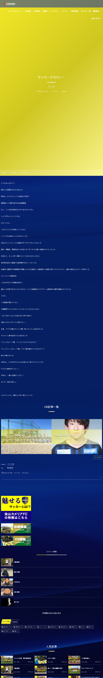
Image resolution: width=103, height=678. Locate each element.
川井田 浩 (17, 582)
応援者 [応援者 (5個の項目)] (74, 627)
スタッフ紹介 (51, 658)
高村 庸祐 (17, 592)
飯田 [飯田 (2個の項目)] (90, 627)
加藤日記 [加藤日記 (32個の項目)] (19, 627)
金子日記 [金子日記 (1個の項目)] (6, 631)
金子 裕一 (17, 602)
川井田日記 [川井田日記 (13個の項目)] (31, 627)
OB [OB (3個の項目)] (82, 627)
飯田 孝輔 (17, 572)
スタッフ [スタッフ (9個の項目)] (42, 627)
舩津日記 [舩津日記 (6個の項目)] (53, 627)
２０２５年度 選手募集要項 (22, 658)
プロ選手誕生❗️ (86, 658)
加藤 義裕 (17, 562)
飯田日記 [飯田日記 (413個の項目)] (7, 627)
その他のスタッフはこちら (51, 613)
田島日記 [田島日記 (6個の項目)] (63, 627)
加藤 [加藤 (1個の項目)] (16, 631)
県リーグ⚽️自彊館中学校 (55, 668)
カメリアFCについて (87, 668)
